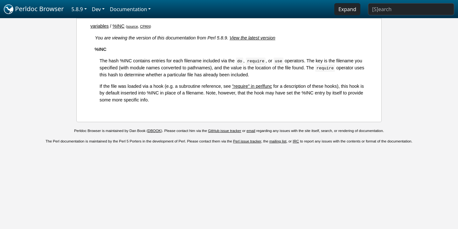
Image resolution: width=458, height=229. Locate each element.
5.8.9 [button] (77, 9)
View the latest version (252, 37)
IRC (296, 141)
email (250, 131)
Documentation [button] (128, 9)
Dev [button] (96, 9)
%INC (119, 26)
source (132, 26)
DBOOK (154, 131)
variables (99, 26)
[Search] (411, 9)
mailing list (278, 141)
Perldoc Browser (34, 9)
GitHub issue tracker (224, 131)
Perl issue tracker (247, 141)
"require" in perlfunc (252, 86)
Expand (347, 9)
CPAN (145, 26)
